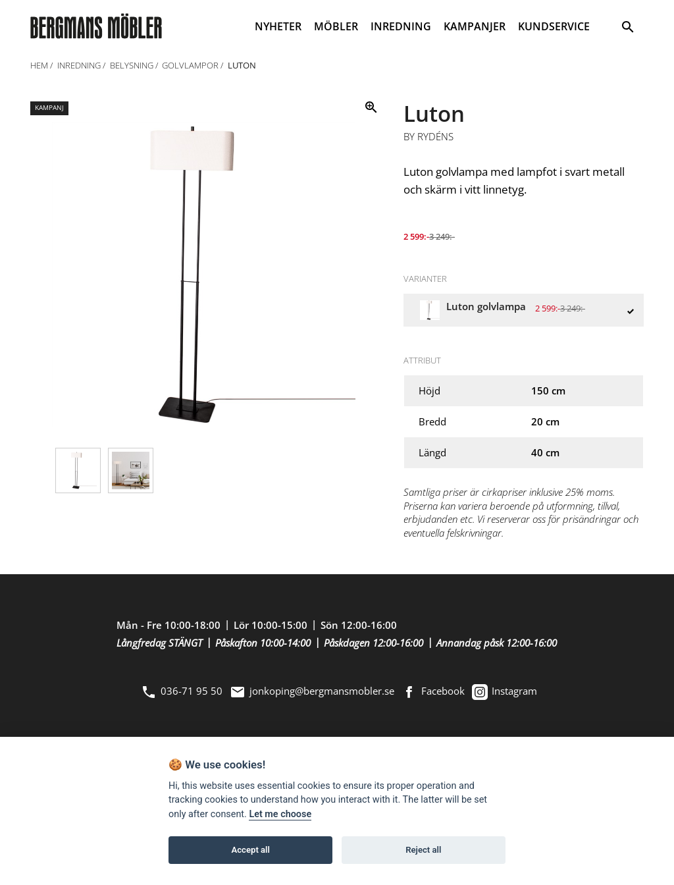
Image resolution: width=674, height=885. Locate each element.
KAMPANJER (475, 26)
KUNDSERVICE (554, 26)
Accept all (251, 850)
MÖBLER (336, 26)
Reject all (423, 850)
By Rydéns (428, 137)
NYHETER (278, 26)
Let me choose (280, 814)
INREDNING (401, 26)
